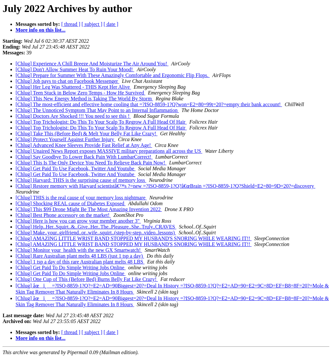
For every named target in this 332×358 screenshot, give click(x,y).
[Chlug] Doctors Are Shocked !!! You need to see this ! (73, 116)
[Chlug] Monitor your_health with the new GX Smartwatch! (79, 250)
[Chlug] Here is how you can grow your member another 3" (78, 221)
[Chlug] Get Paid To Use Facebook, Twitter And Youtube (76, 168)
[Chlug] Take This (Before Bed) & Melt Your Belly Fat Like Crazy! (87, 133)
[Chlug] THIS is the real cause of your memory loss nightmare (81, 197)
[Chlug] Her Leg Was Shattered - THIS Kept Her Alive (73, 87)
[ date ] (111, 24)
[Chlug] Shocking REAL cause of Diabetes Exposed (70, 203)
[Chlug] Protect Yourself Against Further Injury (65, 139)
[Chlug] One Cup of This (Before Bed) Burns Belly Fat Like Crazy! (87, 279)
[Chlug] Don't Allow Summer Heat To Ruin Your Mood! (75, 69)
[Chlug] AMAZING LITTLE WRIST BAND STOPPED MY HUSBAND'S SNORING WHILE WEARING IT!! (134, 238)
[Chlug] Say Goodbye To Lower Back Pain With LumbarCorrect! (84, 157)
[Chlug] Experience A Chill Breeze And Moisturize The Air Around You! (92, 63)
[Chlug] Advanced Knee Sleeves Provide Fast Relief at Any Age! (84, 145)
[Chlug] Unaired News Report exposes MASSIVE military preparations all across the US (109, 151)
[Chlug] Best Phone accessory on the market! (63, 215)
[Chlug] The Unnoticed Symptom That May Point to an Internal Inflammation (97, 110)
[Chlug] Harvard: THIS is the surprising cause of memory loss (81, 180)
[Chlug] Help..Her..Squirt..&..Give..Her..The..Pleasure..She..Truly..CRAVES (96, 226)
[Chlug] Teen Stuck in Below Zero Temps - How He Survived (80, 92)
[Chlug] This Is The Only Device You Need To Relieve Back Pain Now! (91, 162)
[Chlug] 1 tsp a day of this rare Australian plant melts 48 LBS (80, 261)
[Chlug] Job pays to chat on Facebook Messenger (67, 81)
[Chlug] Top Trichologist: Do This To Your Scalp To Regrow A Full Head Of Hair (101, 122)
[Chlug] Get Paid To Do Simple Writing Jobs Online (70, 267)
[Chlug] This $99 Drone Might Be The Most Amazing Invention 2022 (89, 209)
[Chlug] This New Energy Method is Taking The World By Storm (84, 98)
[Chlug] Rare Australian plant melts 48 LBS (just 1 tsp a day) (80, 256)
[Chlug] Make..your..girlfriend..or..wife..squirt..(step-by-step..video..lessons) (96, 232)
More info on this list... (40, 30)
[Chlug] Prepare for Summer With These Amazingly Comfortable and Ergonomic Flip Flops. (113, 75)
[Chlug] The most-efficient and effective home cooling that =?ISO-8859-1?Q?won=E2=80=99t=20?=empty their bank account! (149, 104)
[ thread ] (70, 24)
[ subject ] (92, 24)
